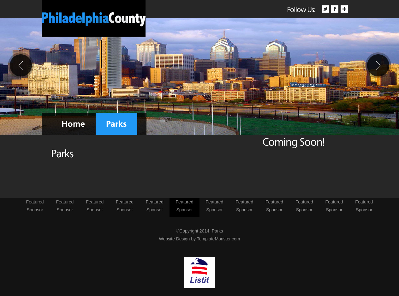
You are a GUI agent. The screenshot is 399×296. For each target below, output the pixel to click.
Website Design (174, 238)
